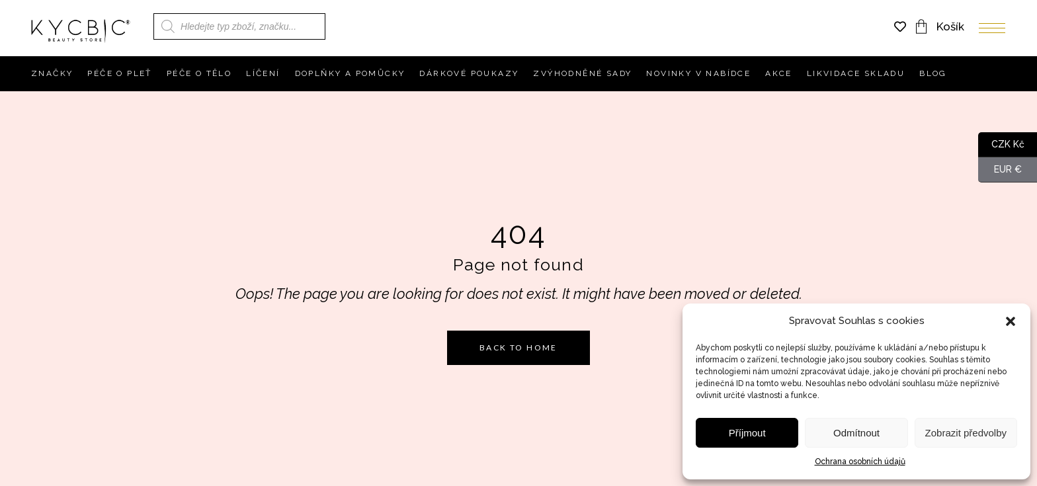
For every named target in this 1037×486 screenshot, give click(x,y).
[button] (1010, 321)
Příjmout (747, 432)
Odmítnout (856, 432)
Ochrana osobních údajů (860, 461)
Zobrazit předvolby (966, 432)
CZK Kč (1001, 144)
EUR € (1000, 169)
